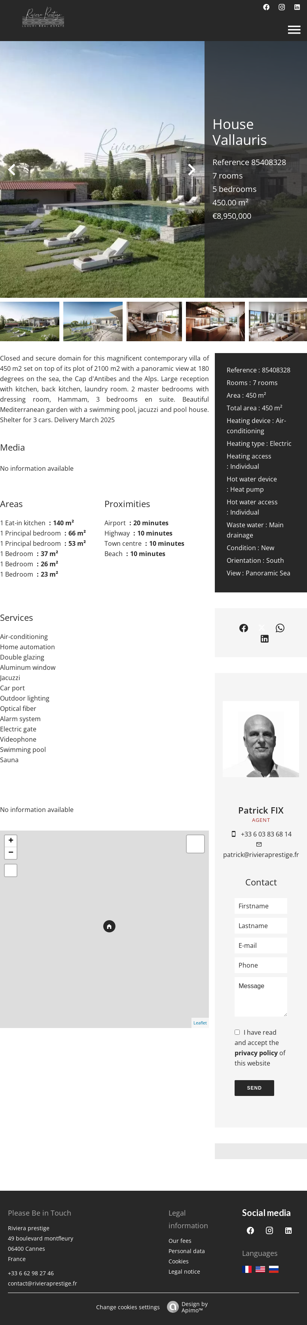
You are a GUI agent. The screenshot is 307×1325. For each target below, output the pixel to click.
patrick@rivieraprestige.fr (261, 854)
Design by (185, 1306)
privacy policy (256, 1053)
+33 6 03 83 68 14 (266, 834)
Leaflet (200, 1023)
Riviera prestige (28, 1228)
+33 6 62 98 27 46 (31, 1273)
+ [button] (10, 841)
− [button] (10, 853)
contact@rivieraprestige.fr (42, 1283)
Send (254, 1088)
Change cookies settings (128, 1307)
